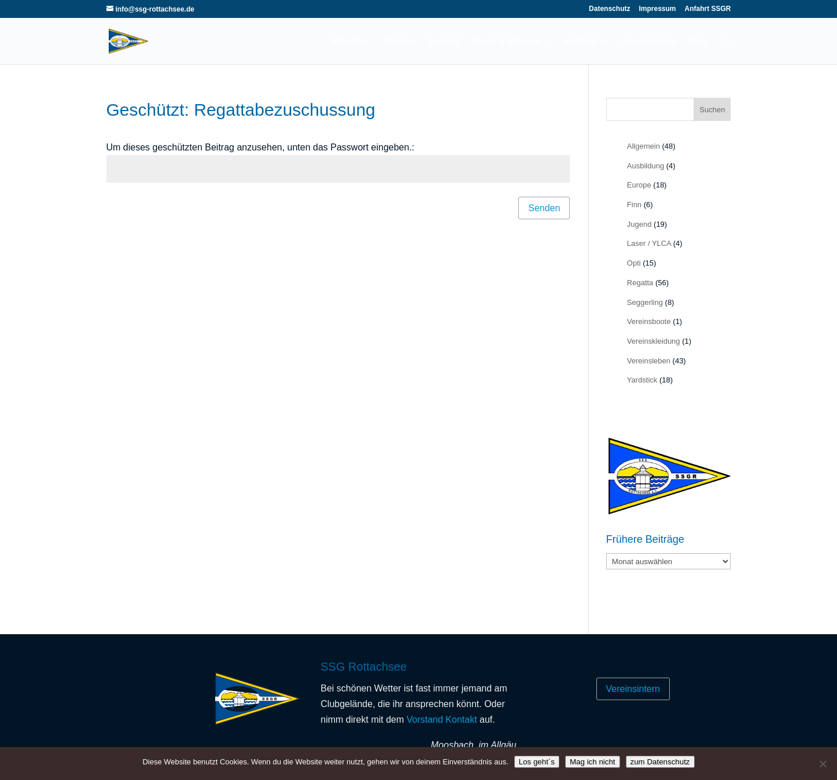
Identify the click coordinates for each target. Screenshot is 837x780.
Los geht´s (537, 761)
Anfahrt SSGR (707, 9)
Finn (634, 204)
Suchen (712, 109)
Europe (639, 185)
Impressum (657, 9)
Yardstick (642, 380)
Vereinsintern (648, 41)
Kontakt (581, 41)
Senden (544, 208)
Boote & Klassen (505, 41)
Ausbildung (645, 165)
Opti (634, 263)
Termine (398, 41)
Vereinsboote (649, 321)
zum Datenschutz (660, 761)
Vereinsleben (648, 360)
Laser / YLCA (649, 243)
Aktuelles (350, 41)
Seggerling (645, 302)
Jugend (443, 41)
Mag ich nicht (592, 761)
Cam (698, 41)
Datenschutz (609, 9)
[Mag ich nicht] (822, 764)
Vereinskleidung (653, 341)
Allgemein (643, 146)
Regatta (640, 282)
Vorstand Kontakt (442, 719)
